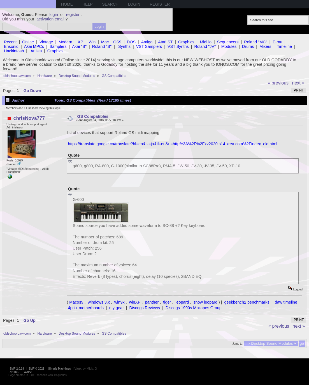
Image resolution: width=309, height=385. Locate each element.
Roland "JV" (205, 46)
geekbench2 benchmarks (246, 302)
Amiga (147, 42)
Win (92, 42)
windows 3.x (99, 302)
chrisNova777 (29, 118)
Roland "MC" (255, 42)
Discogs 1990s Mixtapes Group (194, 308)
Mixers (265, 46)
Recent (10, 42)
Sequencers (228, 42)
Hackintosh (14, 51)
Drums (248, 46)
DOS (131, 42)
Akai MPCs (34, 46)
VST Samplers (149, 46)
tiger (167, 302)
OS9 (117, 42)
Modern (65, 42)
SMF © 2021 (36, 368)
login (54, 14)
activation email (50, 19)
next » (298, 83)
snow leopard (205, 302)
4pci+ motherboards (86, 308)
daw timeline (286, 302)
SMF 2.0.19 (17, 368)
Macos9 (76, 302)
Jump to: (237, 343)
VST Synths (178, 46)
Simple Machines (59, 368)
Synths (124, 46)
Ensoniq (11, 46)
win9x (119, 302)
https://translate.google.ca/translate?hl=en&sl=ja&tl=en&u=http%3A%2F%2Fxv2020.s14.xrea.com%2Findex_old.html (172, 144)
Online (28, 42)
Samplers (58, 46)
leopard (182, 302)
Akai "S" (79, 46)
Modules (228, 46)
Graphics (186, 42)
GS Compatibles (92, 116)
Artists (36, 51)
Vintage (46, 42)
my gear (116, 308)
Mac (105, 42)
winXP (135, 302)
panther (152, 302)
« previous (278, 83)
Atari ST (165, 42)
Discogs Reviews (144, 308)
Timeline (284, 46)
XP (80, 42)
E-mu (277, 42)
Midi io (206, 42)
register (73, 14)
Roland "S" (101, 46)
